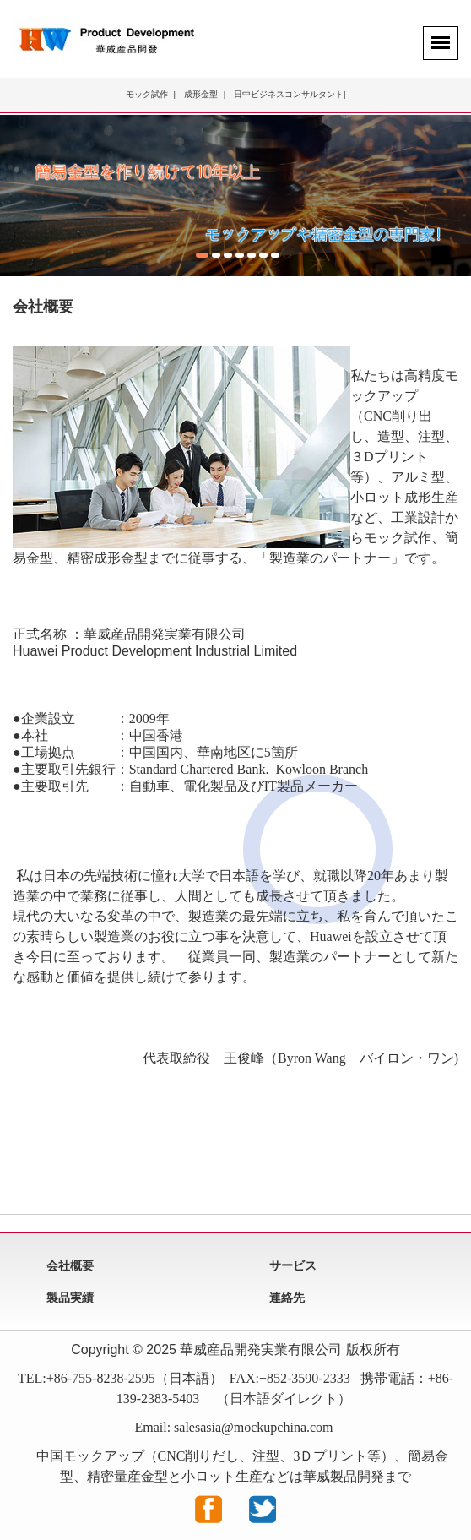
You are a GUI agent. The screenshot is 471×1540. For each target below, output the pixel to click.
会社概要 (70, 1265)
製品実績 (70, 1297)
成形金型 (201, 94)
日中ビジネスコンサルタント (289, 94)
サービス (293, 1265)
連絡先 (287, 1297)
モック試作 (147, 94)
